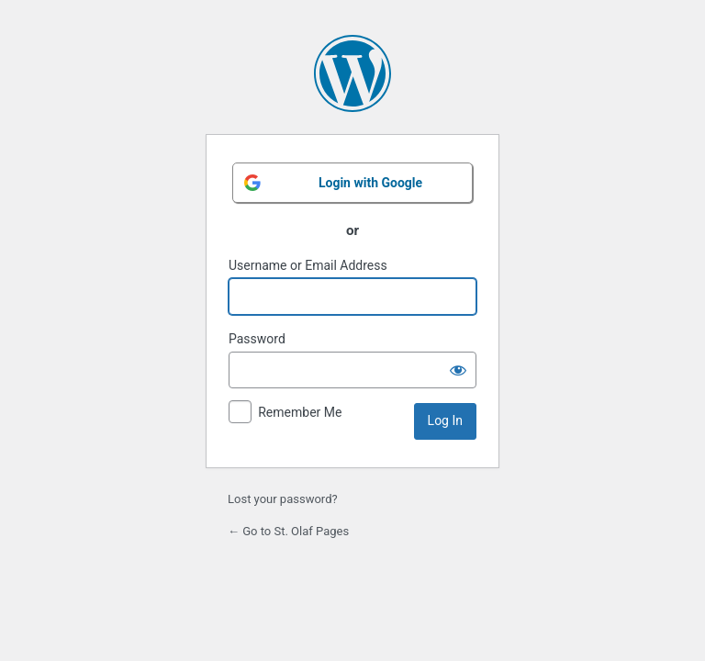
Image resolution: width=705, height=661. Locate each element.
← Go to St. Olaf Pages (288, 531)
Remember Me (299, 412)
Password (257, 338)
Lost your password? (283, 499)
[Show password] (458, 370)
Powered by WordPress (352, 73)
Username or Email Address (308, 265)
